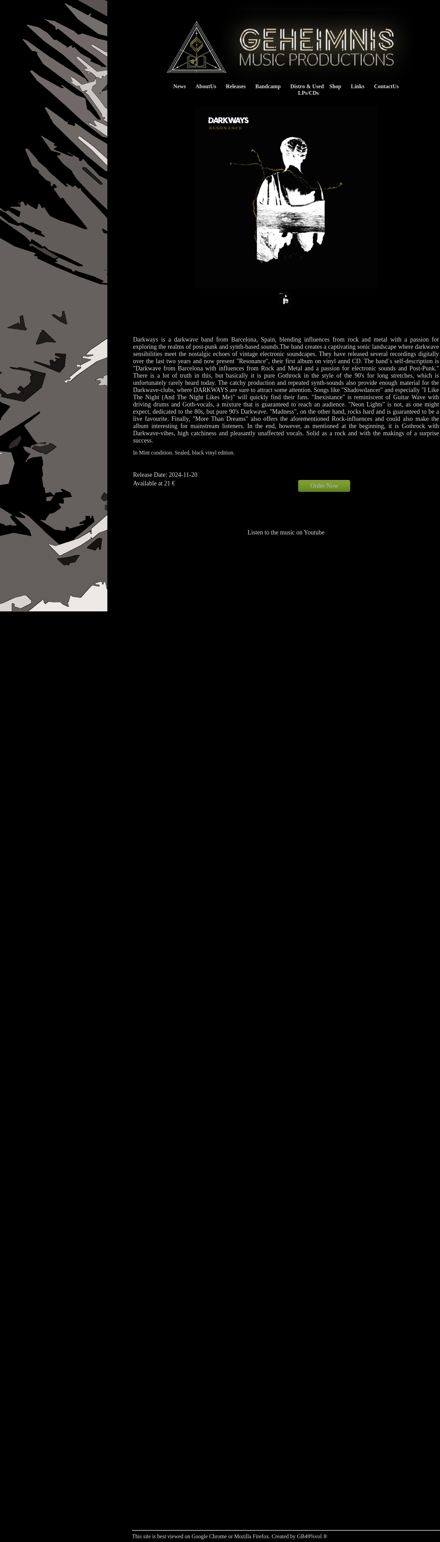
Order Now (324, 485)
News (179, 86)
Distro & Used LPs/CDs (305, 89)
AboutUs (206, 86)
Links (357, 86)
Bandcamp (268, 86)
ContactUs (386, 86)
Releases (236, 86)
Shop (335, 86)
